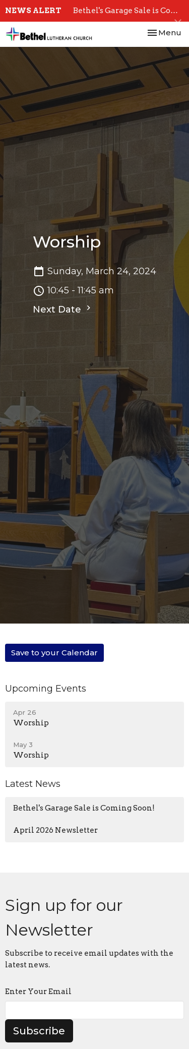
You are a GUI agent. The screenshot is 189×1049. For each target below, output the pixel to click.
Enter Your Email (38, 991)
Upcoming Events (45, 688)
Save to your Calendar (54, 652)
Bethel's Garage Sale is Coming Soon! (84, 808)
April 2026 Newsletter (55, 830)
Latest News (32, 783)
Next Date (63, 309)
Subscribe (39, 1031)
